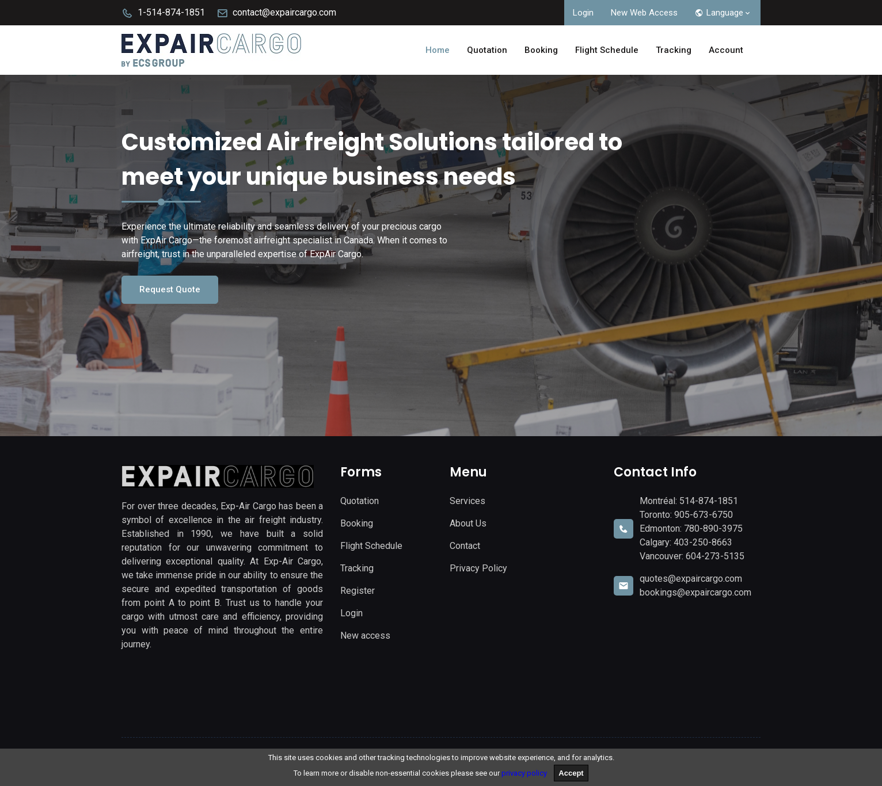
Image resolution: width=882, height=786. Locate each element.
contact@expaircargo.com (276, 12)
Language (723, 12)
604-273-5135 (715, 556)
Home (437, 50)
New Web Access (644, 12)
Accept (570, 773)
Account (726, 50)
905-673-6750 (703, 514)
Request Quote (169, 289)
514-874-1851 (708, 500)
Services (467, 500)
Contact (465, 545)
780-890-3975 (713, 528)
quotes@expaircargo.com (691, 578)
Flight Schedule (606, 50)
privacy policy (524, 773)
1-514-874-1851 (163, 12)
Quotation (487, 50)
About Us (468, 523)
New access (365, 635)
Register (357, 590)
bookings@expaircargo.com (695, 592)
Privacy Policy (478, 568)
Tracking (673, 50)
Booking (541, 50)
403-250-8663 (703, 542)
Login (583, 12)
